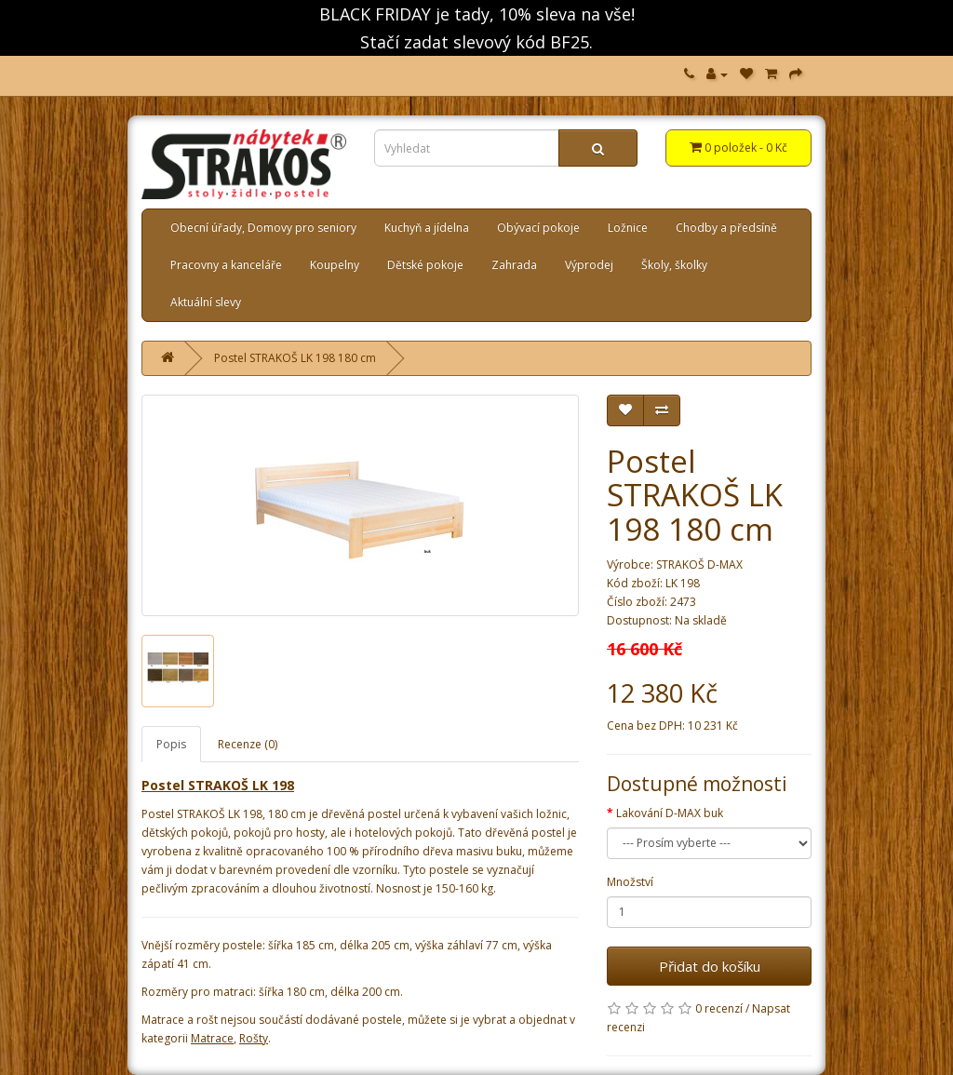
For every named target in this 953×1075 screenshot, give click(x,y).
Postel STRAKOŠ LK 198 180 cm (295, 358)
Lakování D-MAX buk (669, 813)
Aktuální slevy (205, 302)
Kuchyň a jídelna (426, 227)
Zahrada (514, 265)
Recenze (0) (247, 744)
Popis (171, 744)
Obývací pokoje (538, 227)
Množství (630, 882)
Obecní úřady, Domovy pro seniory (263, 227)
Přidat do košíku (709, 966)
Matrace (212, 1038)
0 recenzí (719, 1008)
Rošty (253, 1038)
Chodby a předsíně (726, 227)
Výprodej (589, 265)
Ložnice (628, 227)
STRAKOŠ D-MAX (699, 564)
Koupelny (334, 265)
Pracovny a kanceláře (226, 265)
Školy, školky (674, 265)
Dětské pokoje (425, 265)
